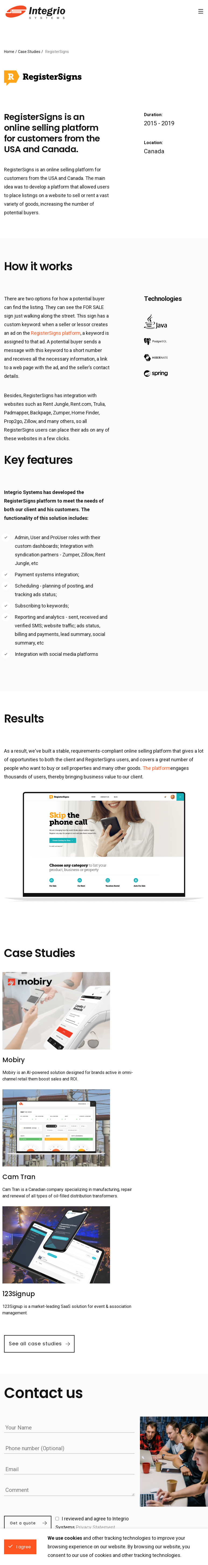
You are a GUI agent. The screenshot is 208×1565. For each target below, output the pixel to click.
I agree (23, 1547)
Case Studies (29, 51)
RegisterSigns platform (55, 333)
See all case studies (35, 1211)
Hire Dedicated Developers (150, 1438)
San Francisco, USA (22, 1481)
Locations (19, 1438)
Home (9, 51)
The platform (156, 768)
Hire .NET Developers (176, 1464)
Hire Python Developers (178, 1481)
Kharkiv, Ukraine (18, 1472)
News (61, 1464)
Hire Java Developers (128, 1496)
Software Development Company (34, 11)
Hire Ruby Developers (177, 1496)
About (61, 1487)
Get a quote (23, 1387)
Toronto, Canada (19, 1498)
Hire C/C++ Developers (178, 1504)
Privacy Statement (96, 1392)
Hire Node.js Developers (179, 1472)
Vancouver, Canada (21, 1489)
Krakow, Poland (18, 1464)
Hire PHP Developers (128, 1504)
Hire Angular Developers (131, 1472)
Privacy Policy (69, 1472)
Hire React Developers (129, 1464)
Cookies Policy (70, 1479)
